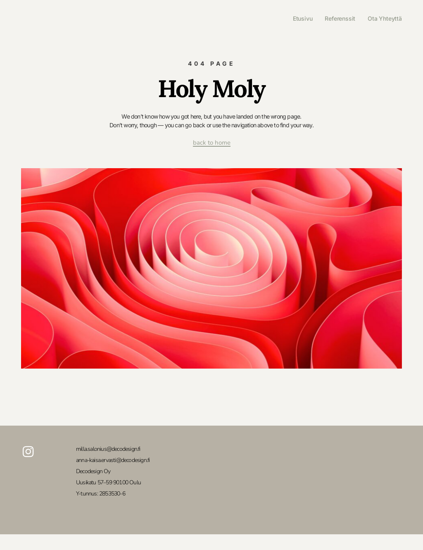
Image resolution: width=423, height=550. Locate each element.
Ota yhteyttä (385, 18)
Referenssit (340, 18)
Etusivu (303, 18)
